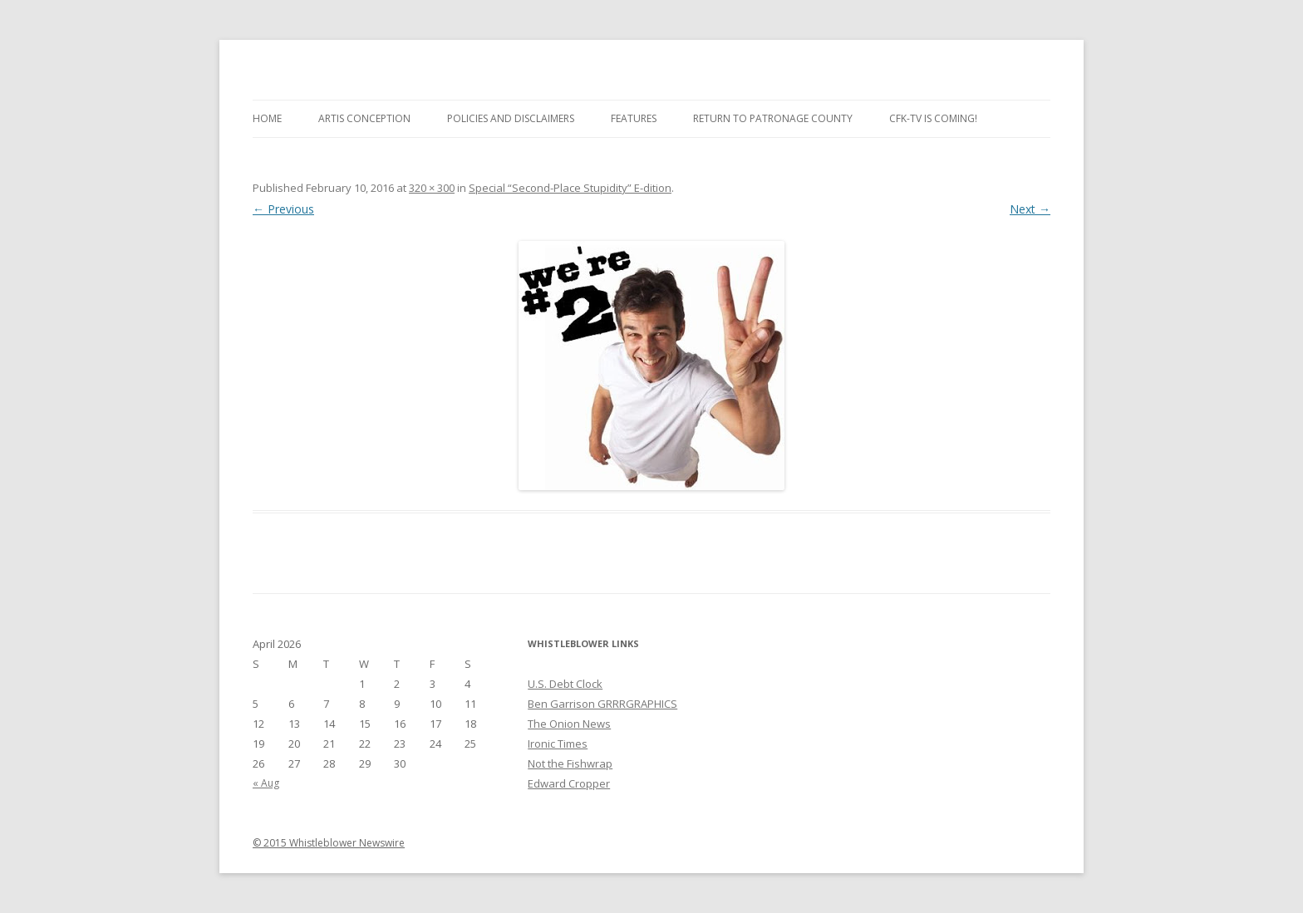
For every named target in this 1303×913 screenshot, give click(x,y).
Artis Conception (364, 118)
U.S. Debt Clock (565, 683)
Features (633, 118)
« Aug (266, 783)
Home (267, 118)
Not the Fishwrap (570, 763)
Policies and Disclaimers (510, 118)
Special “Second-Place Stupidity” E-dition (570, 187)
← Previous (283, 209)
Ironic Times (558, 743)
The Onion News (569, 723)
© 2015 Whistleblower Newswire (329, 843)
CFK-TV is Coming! (933, 118)
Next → (1030, 209)
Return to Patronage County (773, 118)
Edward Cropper (569, 783)
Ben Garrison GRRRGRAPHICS (602, 703)
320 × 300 (432, 187)
